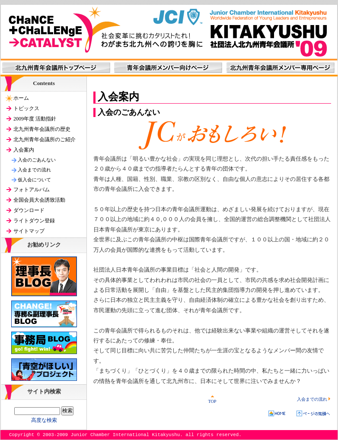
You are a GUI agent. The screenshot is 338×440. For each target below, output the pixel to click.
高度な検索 (44, 420)
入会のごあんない (37, 159)
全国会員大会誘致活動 (39, 200)
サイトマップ (29, 231)
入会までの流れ (314, 399)
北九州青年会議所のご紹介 (44, 139)
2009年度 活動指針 (34, 119)
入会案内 (23, 150)
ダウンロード (29, 210)
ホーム (21, 98)
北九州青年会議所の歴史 (41, 129)
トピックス (26, 108)
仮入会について (34, 179)
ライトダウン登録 (34, 221)
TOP (212, 399)
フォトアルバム (31, 190)
